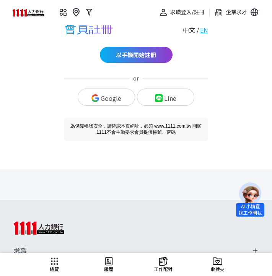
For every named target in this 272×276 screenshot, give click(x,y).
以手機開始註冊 (136, 55)
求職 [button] (136, 250)
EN (204, 29)
